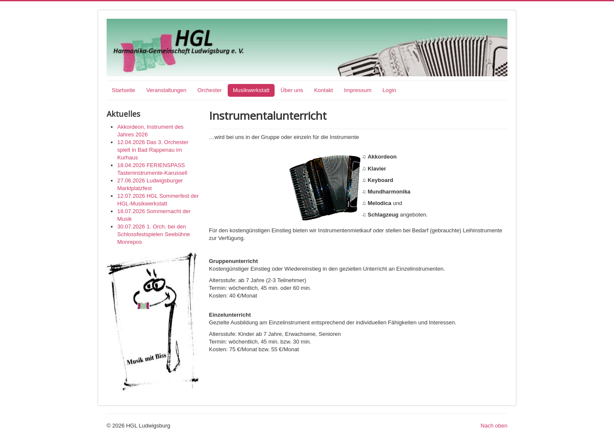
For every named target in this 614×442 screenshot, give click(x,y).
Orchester (209, 90)
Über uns (292, 90)
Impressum (357, 90)
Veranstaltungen (166, 90)
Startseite (123, 90)
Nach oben (494, 425)
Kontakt (323, 90)
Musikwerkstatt (251, 90)
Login (389, 90)
